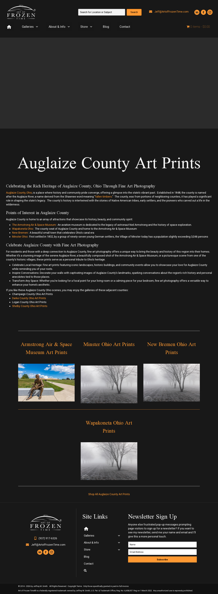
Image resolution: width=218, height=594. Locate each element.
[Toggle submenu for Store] (91, 27)
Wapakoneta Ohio (22, 228)
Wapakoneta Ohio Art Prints (109, 426)
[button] (134, 12)
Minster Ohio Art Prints (109, 344)
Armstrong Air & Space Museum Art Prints (46, 348)
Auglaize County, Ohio (19, 192)
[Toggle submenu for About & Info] (68, 27)
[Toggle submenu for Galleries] (37, 27)
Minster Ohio (19, 236)
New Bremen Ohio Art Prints (171, 348)
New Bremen (20, 232)
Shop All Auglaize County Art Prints (109, 494)
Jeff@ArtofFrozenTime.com (171, 11)
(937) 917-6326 (48, 538)
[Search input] (101, 12)
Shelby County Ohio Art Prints (29, 306)
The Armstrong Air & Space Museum (34, 224)
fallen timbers (103, 196)
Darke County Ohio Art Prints (29, 298)
